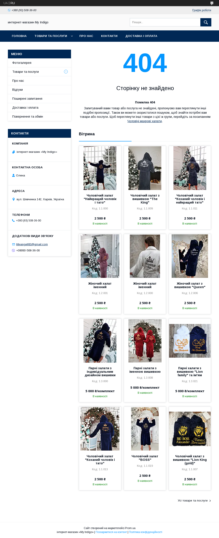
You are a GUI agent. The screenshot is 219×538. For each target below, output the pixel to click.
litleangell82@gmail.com (32, 244)
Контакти (109, 36)
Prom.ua (130, 528)
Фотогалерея (21, 62)
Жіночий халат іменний (100, 285)
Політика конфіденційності (145, 532)
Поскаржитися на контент (111, 532)
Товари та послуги (50, 36)
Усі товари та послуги (193, 500)
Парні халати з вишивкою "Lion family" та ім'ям (190, 371)
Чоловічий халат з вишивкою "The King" (145, 199)
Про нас (86, 36)
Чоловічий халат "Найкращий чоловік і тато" (100, 199)
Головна (19, 36)
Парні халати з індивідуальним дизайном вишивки (100, 371)
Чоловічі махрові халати (144, 121)
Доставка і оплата (141, 36)
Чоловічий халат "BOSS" (145, 457)
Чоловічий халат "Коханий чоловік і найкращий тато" (190, 199)
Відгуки (17, 89)
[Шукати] (205, 22)
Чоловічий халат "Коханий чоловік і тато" (100, 459)
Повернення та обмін (27, 116)
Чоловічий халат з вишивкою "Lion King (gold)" (190, 459)
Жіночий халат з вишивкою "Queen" (189, 285)
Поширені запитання (27, 98)
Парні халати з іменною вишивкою (145, 369)
